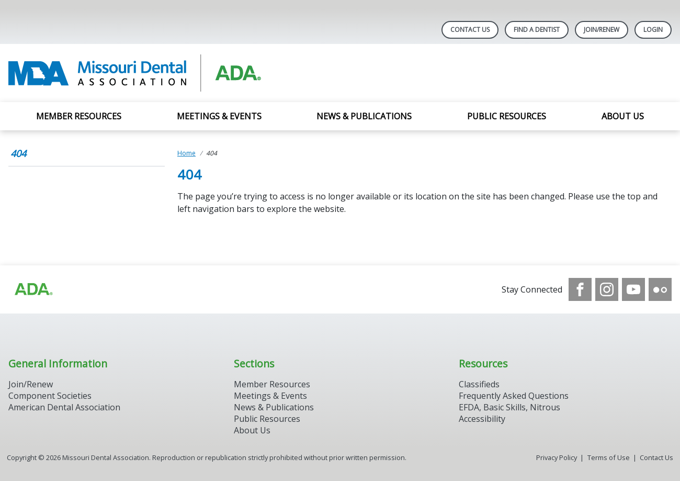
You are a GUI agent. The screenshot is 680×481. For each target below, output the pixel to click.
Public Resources (506, 116)
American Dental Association (64, 407)
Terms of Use (608, 457)
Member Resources (78, 116)
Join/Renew (601, 29)
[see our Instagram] (606, 289)
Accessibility (482, 418)
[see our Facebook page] (580, 289)
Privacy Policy (556, 457)
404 (18, 153)
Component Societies (50, 395)
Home (186, 153)
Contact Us (470, 29)
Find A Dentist (537, 29)
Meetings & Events (219, 116)
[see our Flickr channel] (660, 289)
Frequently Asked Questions (514, 395)
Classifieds (479, 384)
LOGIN (653, 29)
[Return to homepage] (143, 73)
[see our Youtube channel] (633, 289)
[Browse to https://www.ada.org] (33, 289)
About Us (623, 116)
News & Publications (364, 116)
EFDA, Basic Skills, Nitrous (509, 407)
